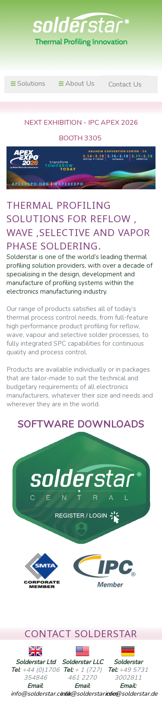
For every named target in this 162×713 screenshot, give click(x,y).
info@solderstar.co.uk (41, 693)
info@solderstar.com (89, 693)
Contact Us (125, 84)
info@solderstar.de (131, 693)
